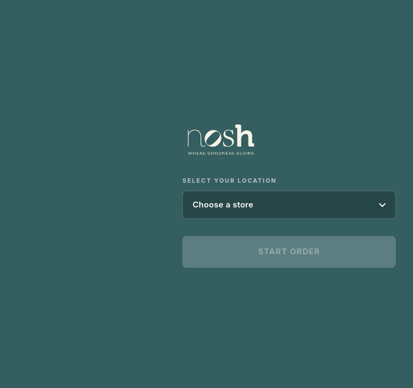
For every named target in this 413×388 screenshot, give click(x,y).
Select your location (229, 180)
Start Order (289, 251)
